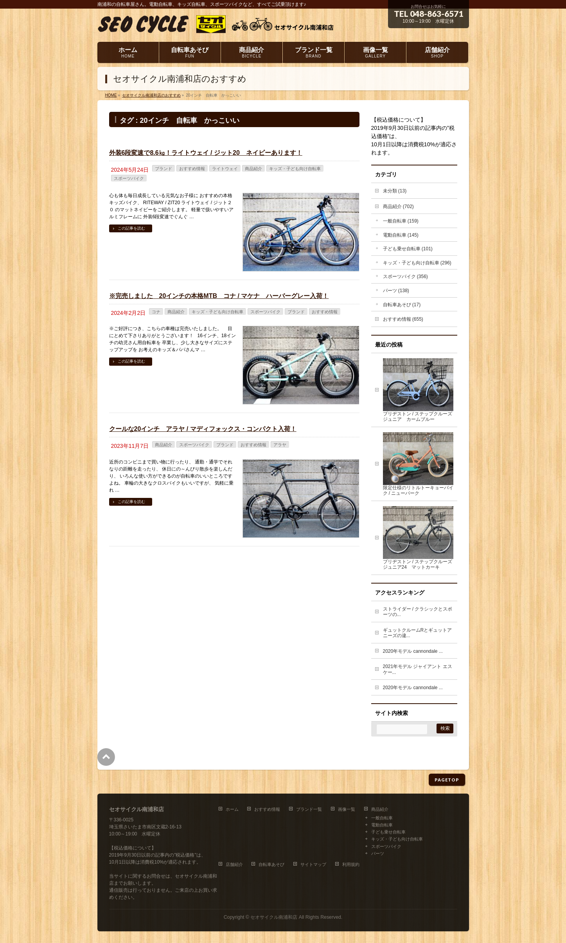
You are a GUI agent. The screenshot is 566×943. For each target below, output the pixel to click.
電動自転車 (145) (401, 235)
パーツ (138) (396, 290)
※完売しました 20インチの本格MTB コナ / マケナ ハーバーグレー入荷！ (219, 296)
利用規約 (350, 864)
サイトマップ (313, 864)
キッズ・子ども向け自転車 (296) (417, 263)
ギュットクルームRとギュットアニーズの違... (417, 633)
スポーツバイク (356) (405, 276)
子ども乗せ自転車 (388, 832)
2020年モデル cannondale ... (413, 651)
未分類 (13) (395, 191)
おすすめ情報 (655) (403, 319)
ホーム (232, 809)
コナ (156, 311)
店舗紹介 (234, 864)
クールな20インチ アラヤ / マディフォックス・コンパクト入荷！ (202, 429)
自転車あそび (271, 864)
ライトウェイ (225, 168)
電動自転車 (382, 825)
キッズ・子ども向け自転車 (295, 168)
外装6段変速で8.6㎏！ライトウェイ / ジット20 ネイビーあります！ (205, 152)
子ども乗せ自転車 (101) (408, 248)
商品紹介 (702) (398, 206)
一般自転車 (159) (401, 221)
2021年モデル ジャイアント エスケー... (417, 669)
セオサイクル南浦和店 (273, 917)
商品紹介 (253, 168)
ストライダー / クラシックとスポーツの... (418, 612)
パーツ (377, 853)
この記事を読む (131, 228)
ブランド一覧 (309, 809)
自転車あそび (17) (402, 304)
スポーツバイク (129, 178)
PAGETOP (447, 779)
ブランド (163, 168)
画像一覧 (346, 809)
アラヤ (279, 444)
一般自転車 (382, 817)
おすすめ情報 (192, 168)
